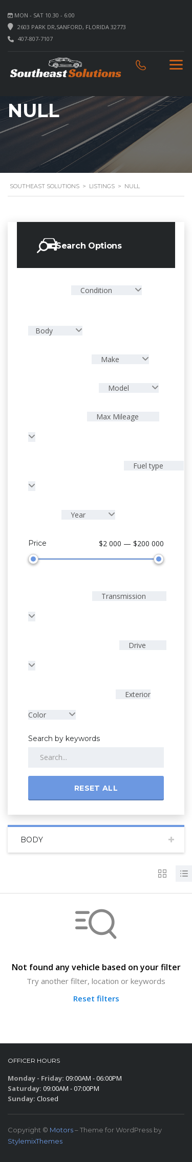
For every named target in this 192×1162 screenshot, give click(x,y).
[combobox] (106, 290)
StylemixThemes (35, 1139)
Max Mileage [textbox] (116, 416)
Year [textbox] (78, 515)
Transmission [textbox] (122, 594)
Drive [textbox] (136, 643)
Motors (61, 1128)
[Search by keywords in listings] (96, 755)
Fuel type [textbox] (147, 466)
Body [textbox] (45, 331)
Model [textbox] (118, 388)
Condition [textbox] (96, 290)
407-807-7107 (35, 38)
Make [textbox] (110, 359)
